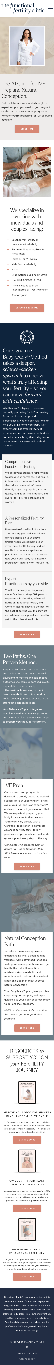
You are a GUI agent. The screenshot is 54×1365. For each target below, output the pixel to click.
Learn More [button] (27, 634)
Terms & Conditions (27, 1353)
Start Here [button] (27, 129)
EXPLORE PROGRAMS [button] (27, 308)
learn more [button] (27, 866)
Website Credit (27, 1359)
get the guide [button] (27, 1140)
